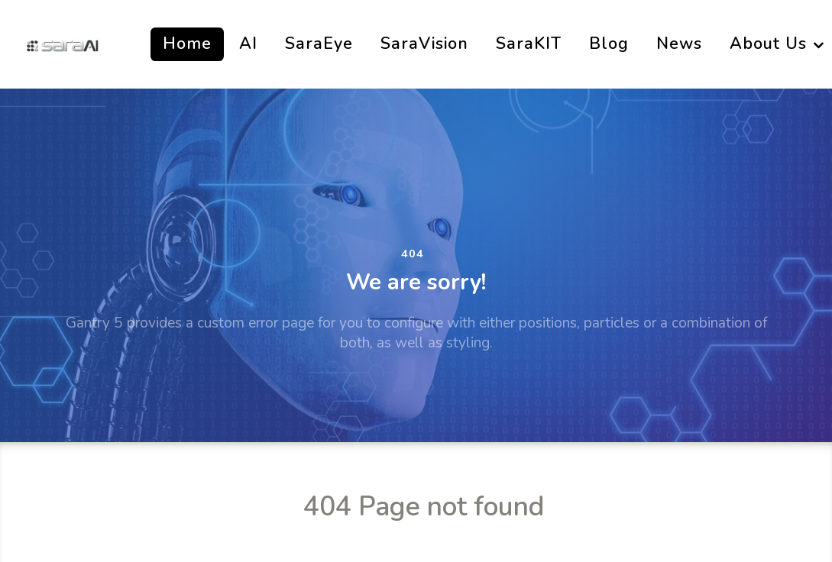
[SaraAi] (62, 43)
